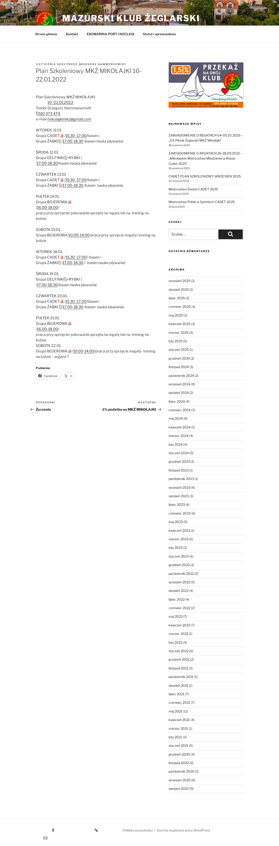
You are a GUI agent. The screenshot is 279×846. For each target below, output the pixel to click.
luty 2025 (176, 341)
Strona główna (46, 34)
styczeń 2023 (179, 556)
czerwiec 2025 (180, 306)
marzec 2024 (179, 436)
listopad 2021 (178, 668)
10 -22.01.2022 (60, 102)
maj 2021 (175, 711)
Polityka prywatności (138, 830)
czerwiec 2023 (180, 513)
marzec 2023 (179, 539)
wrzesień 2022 (179, 582)
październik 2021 (181, 677)
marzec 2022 (178, 634)
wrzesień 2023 (179, 487)
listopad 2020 (179, 763)
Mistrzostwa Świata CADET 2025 (193, 189)
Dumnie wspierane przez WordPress (183, 830)
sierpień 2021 (178, 685)
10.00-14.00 (79, 235)
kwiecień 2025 (179, 324)
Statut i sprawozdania (159, 34)
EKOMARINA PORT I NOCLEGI (110, 34)
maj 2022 (176, 616)
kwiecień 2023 (179, 530)
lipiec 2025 (177, 298)
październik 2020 (181, 771)
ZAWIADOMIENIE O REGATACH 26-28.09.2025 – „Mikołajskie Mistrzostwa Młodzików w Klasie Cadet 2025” (205, 158)
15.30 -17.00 (76, 136)
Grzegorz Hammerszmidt (103, 64)
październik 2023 (181, 479)
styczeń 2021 (178, 745)
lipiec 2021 (176, 694)
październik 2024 (181, 376)
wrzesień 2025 (179, 281)
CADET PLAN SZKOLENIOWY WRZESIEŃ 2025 (205, 176)
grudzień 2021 (179, 659)
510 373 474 (49, 113)
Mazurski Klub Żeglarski (131, 18)
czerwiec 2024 (180, 410)
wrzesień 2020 (180, 780)
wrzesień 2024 (179, 384)
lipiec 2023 (177, 504)
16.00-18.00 (47, 207)
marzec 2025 (179, 332)
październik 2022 (181, 574)
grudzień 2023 (179, 461)
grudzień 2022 (179, 565)
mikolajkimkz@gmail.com (69, 119)
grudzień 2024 (179, 358)
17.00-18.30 (73, 141)
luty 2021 (175, 737)
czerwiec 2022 (179, 608)
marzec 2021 (178, 728)
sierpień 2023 (179, 496)
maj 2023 (176, 522)
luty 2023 (176, 547)
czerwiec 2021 (179, 702)
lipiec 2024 (177, 401)
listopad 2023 (179, 470)
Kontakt (72, 34)
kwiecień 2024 (179, 427)
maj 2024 (176, 418)
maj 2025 (176, 315)
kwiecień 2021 (179, 720)
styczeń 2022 (179, 651)
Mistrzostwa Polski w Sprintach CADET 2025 (202, 202)
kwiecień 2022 (179, 625)
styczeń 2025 (179, 350)
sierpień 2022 (179, 591)
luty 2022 (175, 642)
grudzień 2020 (179, 754)
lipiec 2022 (177, 599)
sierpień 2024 (179, 393)
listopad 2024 (179, 367)
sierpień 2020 (179, 789)
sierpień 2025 (179, 289)
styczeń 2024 (179, 453)
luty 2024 (176, 444)
